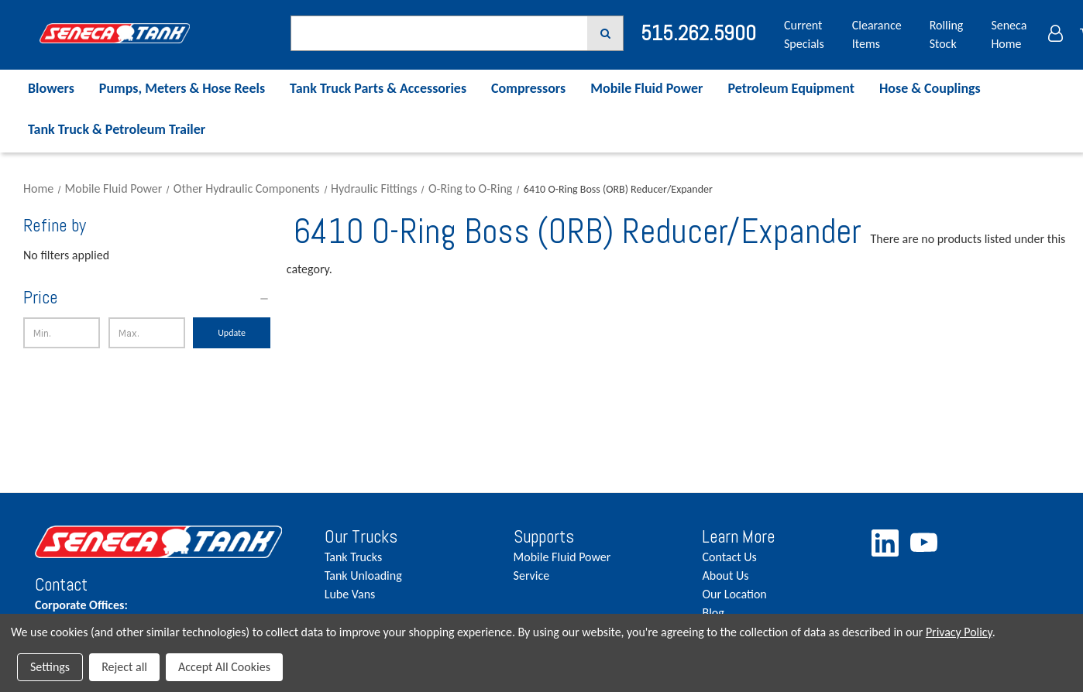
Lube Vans (350, 594)
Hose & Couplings (930, 88)
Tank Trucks (353, 557)
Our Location (734, 594)
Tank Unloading (363, 575)
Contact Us (729, 557)
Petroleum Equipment (790, 88)
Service (532, 575)
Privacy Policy (959, 632)
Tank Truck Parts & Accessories (378, 88)
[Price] (146, 297)
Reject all (124, 666)
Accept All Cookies (224, 666)
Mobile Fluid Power (646, 88)
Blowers (51, 88)
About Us (725, 575)
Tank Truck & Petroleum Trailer (116, 129)
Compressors (528, 88)
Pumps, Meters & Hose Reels (182, 88)
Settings (50, 666)
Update (232, 332)
